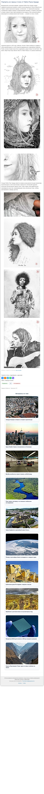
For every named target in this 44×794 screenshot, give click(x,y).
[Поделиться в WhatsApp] (10, 378)
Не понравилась (17, 383)
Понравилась (4, 383)
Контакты (20, 683)
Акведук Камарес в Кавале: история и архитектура (22, 408)
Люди (17, 370)
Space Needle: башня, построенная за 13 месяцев (22, 435)
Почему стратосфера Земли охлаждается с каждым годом (22, 546)
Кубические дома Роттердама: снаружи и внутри (22, 573)
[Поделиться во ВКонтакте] (2, 378)
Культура (19, 370)
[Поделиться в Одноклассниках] (5, 378)
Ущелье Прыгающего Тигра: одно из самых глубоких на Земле (22, 655)
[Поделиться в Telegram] (8, 378)
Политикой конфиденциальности (28, 681)
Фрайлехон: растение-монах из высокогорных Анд (22, 600)
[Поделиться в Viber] (13, 378)
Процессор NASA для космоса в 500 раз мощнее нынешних (22, 627)
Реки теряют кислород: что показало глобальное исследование (22, 490)
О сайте (24, 683)
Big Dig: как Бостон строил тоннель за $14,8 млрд (22, 463)
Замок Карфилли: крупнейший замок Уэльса (22, 518)
